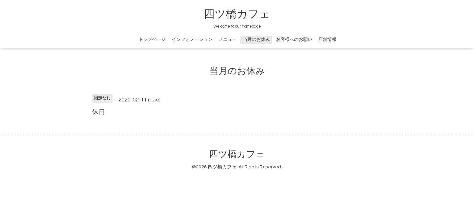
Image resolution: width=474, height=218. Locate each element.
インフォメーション (192, 39)
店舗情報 (327, 39)
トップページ (152, 39)
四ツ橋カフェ (237, 14)
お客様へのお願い (294, 39)
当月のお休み (256, 39)
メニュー (228, 39)
